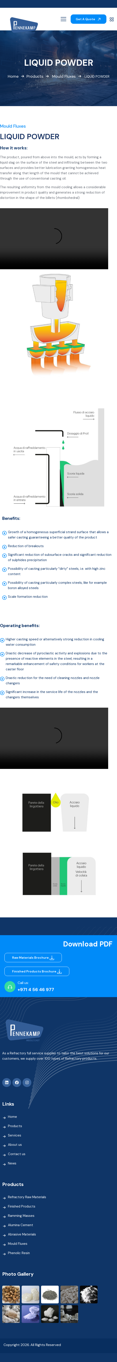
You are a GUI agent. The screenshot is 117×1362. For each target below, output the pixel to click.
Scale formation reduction (28, 596)
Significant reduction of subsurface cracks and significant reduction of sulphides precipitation (59, 557)
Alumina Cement (20, 1225)
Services (14, 1135)
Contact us (16, 1154)
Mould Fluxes (64, 76)
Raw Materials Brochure (33, 958)
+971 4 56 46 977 (36, 989)
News (12, 1163)
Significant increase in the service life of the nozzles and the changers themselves (52, 694)
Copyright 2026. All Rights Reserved (32, 1344)
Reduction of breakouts (26, 546)
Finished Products (21, 1206)
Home (13, 76)
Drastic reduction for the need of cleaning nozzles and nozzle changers (53, 680)
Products (34, 76)
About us (15, 1144)
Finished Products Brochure (37, 971)
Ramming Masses (21, 1216)
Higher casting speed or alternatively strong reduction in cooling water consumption (55, 642)
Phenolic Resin (19, 1253)
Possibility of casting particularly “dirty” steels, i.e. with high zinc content (57, 571)
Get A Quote (88, 19)
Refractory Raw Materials (27, 1197)
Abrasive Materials (22, 1234)
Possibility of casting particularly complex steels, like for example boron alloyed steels (57, 585)
